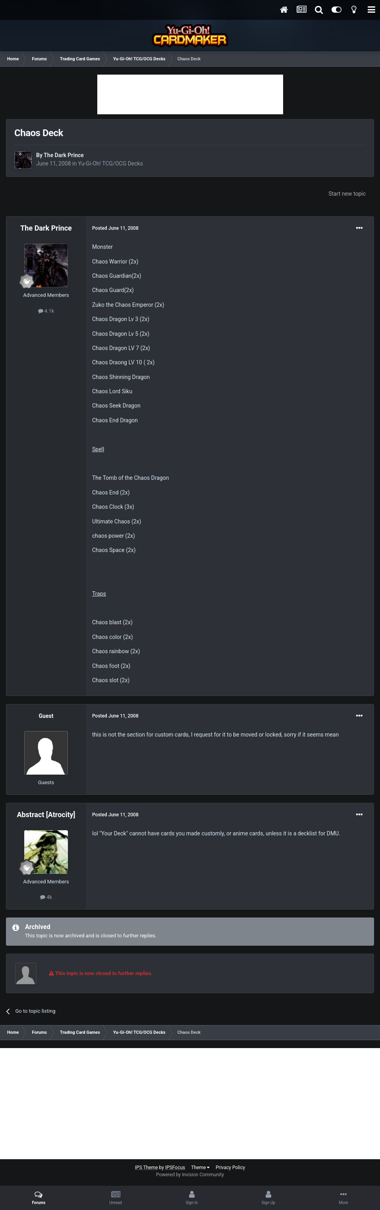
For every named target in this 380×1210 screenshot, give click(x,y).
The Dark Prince (64, 155)
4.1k (46, 311)
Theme (200, 1167)
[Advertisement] (190, 94)
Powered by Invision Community (190, 1174)
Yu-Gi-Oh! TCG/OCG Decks (110, 163)
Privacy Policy (230, 1167)
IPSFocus (175, 1167)
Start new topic (347, 193)
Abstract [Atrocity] (46, 814)
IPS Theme (146, 1167)
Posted (115, 228)
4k (46, 897)
